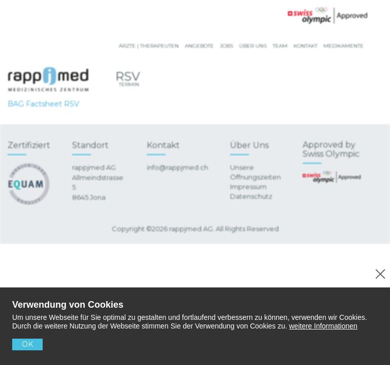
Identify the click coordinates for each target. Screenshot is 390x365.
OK (27, 344)
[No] (378, 272)
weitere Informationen (323, 326)
